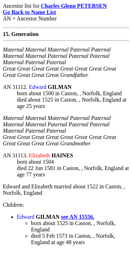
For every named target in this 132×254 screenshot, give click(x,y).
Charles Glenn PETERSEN (74, 6)
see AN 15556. (77, 217)
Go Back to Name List (29, 12)
